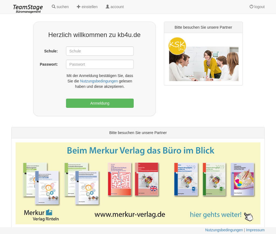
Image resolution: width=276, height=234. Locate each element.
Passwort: (49, 64)
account (115, 7)
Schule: (51, 51)
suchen (60, 7)
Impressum (255, 230)
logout (257, 7)
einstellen (87, 7)
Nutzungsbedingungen (99, 81)
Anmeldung (99, 103)
